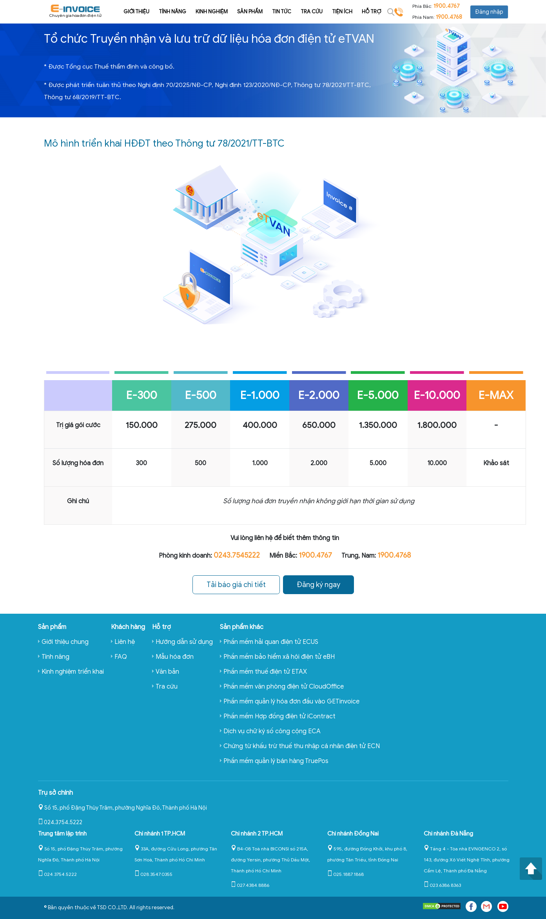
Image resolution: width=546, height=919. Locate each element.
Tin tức (271, 11)
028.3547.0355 (153, 874)
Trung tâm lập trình (62, 833)
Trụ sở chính (55, 792)
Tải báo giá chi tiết (235, 584)
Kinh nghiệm (201, 11)
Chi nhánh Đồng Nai (353, 833)
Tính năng (162, 11)
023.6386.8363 (442, 885)
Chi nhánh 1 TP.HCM (159, 833)
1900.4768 (449, 17)
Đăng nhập (489, 12)
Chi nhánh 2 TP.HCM (257, 833)
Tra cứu (301, 11)
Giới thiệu (126, 11)
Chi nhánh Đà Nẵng (448, 833)
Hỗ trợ (361, 11)
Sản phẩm (239, 11)
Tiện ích (332, 11)
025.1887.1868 (345, 874)
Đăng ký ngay (319, 584)
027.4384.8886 (250, 885)
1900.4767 (447, 6)
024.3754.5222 (60, 822)
